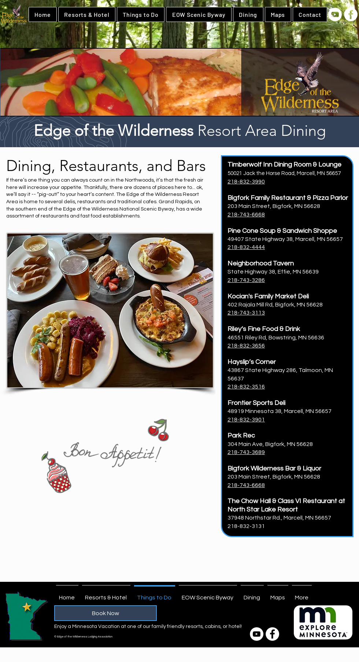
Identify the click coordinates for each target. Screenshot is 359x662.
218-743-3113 (246, 313)
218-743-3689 (246, 452)
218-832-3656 (246, 346)
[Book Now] (105, 613)
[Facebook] (351, 14)
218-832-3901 (246, 420)
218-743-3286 (246, 280)
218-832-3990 (246, 182)
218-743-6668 (246, 214)
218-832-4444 (246, 247)
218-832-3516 (246, 387)
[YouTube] (335, 14)
